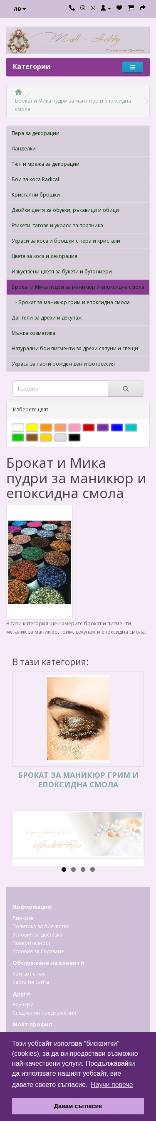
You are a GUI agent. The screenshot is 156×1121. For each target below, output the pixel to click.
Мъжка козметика (33, 333)
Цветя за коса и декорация (44, 256)
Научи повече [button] (112, 1084)
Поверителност (31, 942)
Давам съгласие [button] (78, 1106)
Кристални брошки (36, 194)
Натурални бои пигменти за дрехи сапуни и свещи (75, 348)
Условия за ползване (38, 951)
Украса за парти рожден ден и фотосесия (63, 363)
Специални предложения (44, 1012)
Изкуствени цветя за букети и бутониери (62, 271)
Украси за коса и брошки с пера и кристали (66, 240)
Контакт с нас (28, 973)
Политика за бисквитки (40, 926)
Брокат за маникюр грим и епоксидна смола (78, 779)
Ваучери (23, 1004)
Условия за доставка (37, 934)
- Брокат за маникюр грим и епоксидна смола (71, 302)
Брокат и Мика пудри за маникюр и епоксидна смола (78, 286)
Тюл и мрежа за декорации (45, 163)
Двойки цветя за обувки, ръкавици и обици (65, 210)
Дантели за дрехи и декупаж (47, 317)
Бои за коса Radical (35, 179)
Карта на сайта (30, 982)
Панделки (24, 148)
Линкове (23, 918)
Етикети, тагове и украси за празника (57, 225)
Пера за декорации (35, 133)
